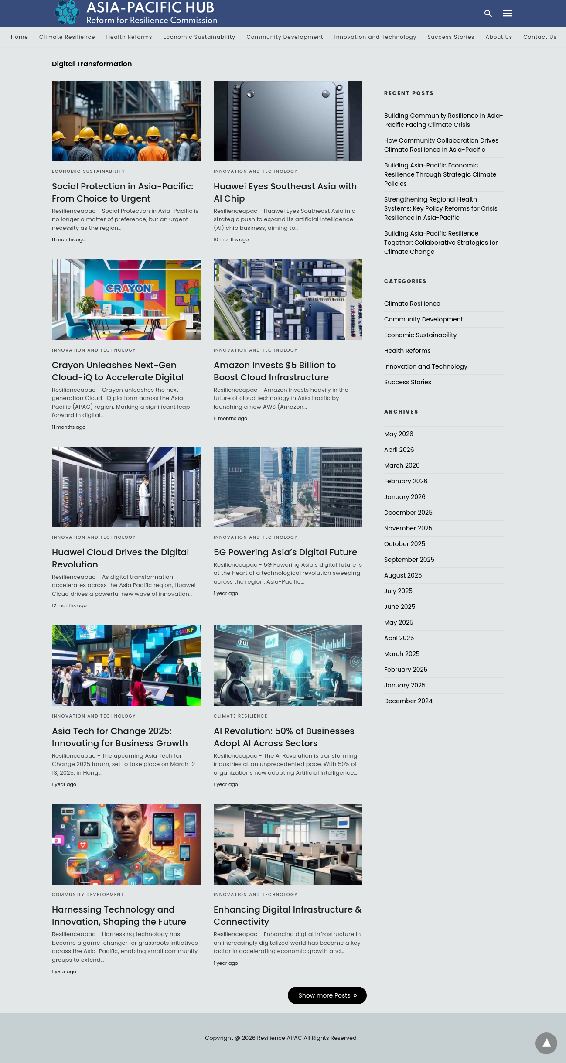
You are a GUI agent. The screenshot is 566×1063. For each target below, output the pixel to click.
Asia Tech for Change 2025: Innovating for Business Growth (120, 737)
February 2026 (405, 481)
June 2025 (399, 606)
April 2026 (399, 449)
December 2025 (408, 512)
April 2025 (399, 638)
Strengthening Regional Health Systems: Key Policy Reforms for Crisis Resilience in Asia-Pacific (441, 208)
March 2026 (402, 465)
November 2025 (408, 528)
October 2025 (404, 544)
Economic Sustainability (200, 37)
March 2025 (402, 653)
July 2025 (398, 591)
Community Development (284, 37)
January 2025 (405, 685)
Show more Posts (325, 995)
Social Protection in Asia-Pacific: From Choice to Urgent (122, 192)
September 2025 (409, 559)
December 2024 (408, 701)
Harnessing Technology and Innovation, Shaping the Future (119, 915)
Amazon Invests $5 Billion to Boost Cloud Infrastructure (275, 371)
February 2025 (405, 669)
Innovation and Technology (375, 37)
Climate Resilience (67, 37)
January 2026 (405, 496)
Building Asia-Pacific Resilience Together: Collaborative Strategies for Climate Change (441, 242)
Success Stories (451, 37)
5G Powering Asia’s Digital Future (285, 552)
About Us (499, 37)
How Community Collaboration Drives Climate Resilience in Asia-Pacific (441, 145)
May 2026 (398, 434)
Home (19, 37)
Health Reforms (129, 37)
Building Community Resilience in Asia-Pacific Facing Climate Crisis (443, 120)
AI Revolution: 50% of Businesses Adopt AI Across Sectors (284, 737)
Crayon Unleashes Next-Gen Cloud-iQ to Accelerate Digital (118, 371)
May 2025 (398, 622)
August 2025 (403, 575)
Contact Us (539, 37)
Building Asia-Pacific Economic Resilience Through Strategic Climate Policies (440, 174)
